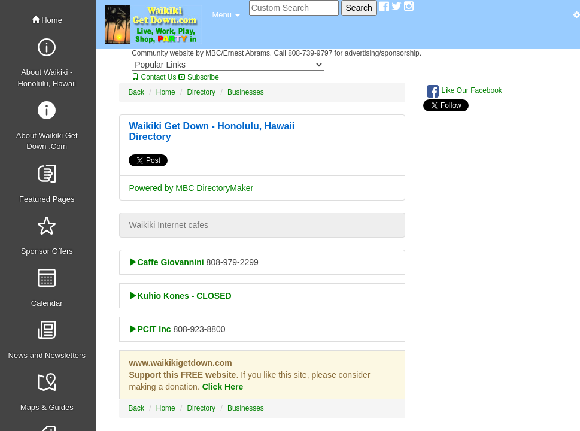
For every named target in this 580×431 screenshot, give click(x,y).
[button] (225, 15)
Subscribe (198, 77)
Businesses (245, 92)
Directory (201, 92)
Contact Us (154, 77)
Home (47, 20)
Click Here (222, 386)
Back (136, 92)
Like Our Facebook (464, 91)
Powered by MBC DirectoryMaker (191, 188)
